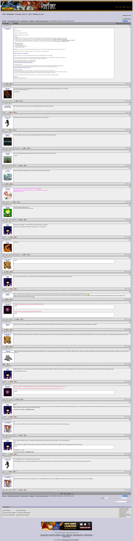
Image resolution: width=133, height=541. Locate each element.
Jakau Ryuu (7, 304)
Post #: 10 (127, 237)
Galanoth (8, 351)
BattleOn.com (69, 534)
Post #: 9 (127, 219)
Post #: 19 (127, 381)
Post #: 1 (127, 83)
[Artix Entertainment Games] (14, 21)
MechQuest (57, 534)
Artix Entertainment (88, 534)
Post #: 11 (127, 254)
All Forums (4, 21)
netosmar (7, 88)
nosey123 (7, 153)
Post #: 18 (127, 364)
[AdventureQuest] (24, 21)
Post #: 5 (127, 148)
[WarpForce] (32, 21)
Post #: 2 (127, 100)
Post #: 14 (127, 299)
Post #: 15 (127, 319)
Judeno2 (8, 294)
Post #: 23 (127, 454)
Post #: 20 (127, 399)
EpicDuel (63, 534)
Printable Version (126, 18)
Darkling (8, 207)
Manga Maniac (7, 259)
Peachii (8, 188)
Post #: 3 (127, 112)
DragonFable (51, 534)
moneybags (8, 106)
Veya (7, 224)
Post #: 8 (127, 202)
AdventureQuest (44, 534)
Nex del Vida (8, 117)
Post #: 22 (127, 435)
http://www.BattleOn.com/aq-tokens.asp (22, 67)
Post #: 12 (127, 271)
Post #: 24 (127, 471)
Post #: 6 (127, 165)
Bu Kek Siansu (7, 28)
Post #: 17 (127, 346)
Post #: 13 (127, 288)
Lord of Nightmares (7, 422)
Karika (7, 242)
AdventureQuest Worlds (78, 534)
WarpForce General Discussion (42, 21)
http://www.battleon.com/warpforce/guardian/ (23, 62)
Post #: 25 (127, 490)
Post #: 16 (127, 329)
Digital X (8, 135)
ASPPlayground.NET (66, 539)
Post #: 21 (127, 416)
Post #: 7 (127, 183)
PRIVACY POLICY (66, 536)
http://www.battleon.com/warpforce (21, 53)
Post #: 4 (127, 129)
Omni (8, 170)
